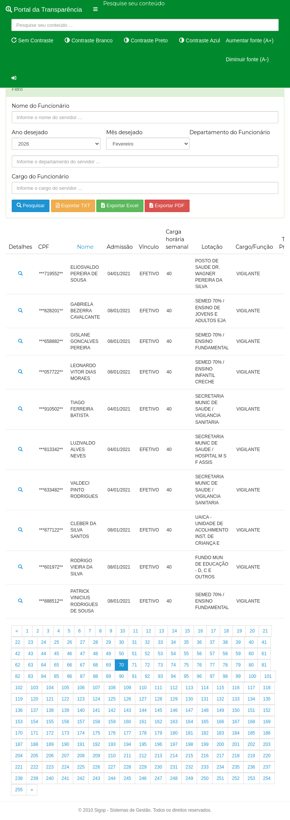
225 (81, 767)
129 (173, 699)
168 (251, 721)
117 (251, 687)
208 (81, 755)
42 (17, 653)
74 (173, 665)
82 (17, 676)
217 (220, 755)
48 (95, 653)
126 (127, 699)
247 (158, 778)
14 (174, 631)
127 (143, 699)
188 (34, 744)
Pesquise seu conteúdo (134, 3)
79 (238, 665)
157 (81, 721)
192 (96, 744)
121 (50, 699)
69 (108, 665)
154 (34, 721)
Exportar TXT (73, 205)
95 (186, 676)
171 (34, 733)
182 (204, 733)
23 (30, 642)
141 (96, 710)
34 (173, 642)
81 (264, 665)
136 (19, 710)
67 (82, 665)
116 (235, 687)
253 (251, 778)
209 (96, 755)
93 (160, 676)
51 (134, 653)
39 (238, 642)
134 (251, 699)
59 (238, 653)
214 (173, 755)
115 (220, 687)
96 (199, 676)
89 (108, 676)
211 (127, 755)
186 (267, 733)
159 (112, 721)
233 (204, 767)
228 (127, 767)
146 (173, 710)
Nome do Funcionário (40, 105)
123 (81, 699)
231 (173, 767)
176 (112, 733)
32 (147, 642)
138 (50, 710)
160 (127, 721)
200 (220, 744)
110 (143, 687)
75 (186, 665)
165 (204, 721)
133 (235, 699)
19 (239, 631)
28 (95, 642)
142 (112, 710)
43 (30, 653)
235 (235, 767)
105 (65, 687)
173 (65, 733)
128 (158, 699)
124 (96, 699)
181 (189, 733)
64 (43, 665)
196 (158, 744)
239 (34, 778)
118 (267, 687)
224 (65, 767)
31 (134, 642)
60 (250, 653)
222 (34, 767)
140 (81, 710)
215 (189, 755)
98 (225, 676)
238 (19, 778)
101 (268, 676)
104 (50, 687)
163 (173, 721)
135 (267, 699)
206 (50, 755)
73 (160, 665)
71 (134, 665)
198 (189, 744)
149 (220, 710)
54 (173, 653)
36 (199, 642)
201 (235, 744)
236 (251, 767)
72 (147, 665)
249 (189, 778)
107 (96, 687)
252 (235, 778)
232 (189, 767)
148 (204, 710)
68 (95, 665)
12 (148, 631)
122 (65, 699)
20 (252, 631)
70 (121, 665)
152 (267, 710)
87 (82, 676)
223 (50, 767)
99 (238, 676)
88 (95, 676)
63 (30, 665)
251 (220, 778)
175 (96, 733)
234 (220, 767)
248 (173, 778)
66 (69, 665)
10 (122, 631)
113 (189, 687)
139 (65, 710)
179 (158, 733)
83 (30, 676)
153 (19, 721)
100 (252, 676)
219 (251, 755)
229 (143, 767)
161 (143, 721)
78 (225, 665)
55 (186, 653)
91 (134, 676)
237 (267, 767)
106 (81, 687)
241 (65, 778)
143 (127, 710)
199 (204, 744)
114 (204, 687)
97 (212, 676)
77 (212, 665)
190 (65, 744)
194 (127, 744)
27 (82, 642)
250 (204, 778)
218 (235, 755)
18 (226, 631)
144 (143, 710)
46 (69, 653)
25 (56, 642)
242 (81, 778)
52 (147, 653)
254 (267, 778)
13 (161, 631)
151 (251, 710)
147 (189, 710)
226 (96, 767)
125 (112, 699)
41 (264, 642)
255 (19, 789)
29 (108, 642)
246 (143, 778)
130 (189, 699)
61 (264, 653)
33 (160, 642)
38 (225, 642)
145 (158, 710)
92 (147, 676)
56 (199, 653)
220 (267, 755)
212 (143, 755)
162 (158, 721)
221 (19, 767)
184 (235, 733)
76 (199, 665)
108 (112, 687)
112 (173, 687)
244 (112, 778)
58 (225, 653)
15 (187, 631)
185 (251, 733)
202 (251, 744)
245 (127, 778)
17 (213, 631)
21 (265, 631)
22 (17, 642)
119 (19, 699)
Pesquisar (31, 205)
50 (121, 653)
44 (43, 653)
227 (112, 767)
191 (81, 744)
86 (69, 676)
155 (50, 721)
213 (158, 755)
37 (212, 642)
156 (65, 721)
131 (204, 699)
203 (267, 744)
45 (56, 653)
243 (96, 778)
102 (19, 687)
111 (158, 687)
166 (220, 721)
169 (267, 721)
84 (43, 676)
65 (56, 665)
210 (112, 755)
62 (17, 665)
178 (143, 733)
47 (82, 653)
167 (235, 721)
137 (34, 710)
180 (173, 733)
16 (200, 631)
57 (212, 653)
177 (127, 733)
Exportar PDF (167, 205)
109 (127, 687)
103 (34, 687)
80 (250, 665)
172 (50, 733)
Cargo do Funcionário (40, 176)
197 (173, 744)
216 (204, 755)
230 (158, 767)
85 (56, 676)
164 (189, 721)
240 (50, 778)
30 (121, 642)
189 (50, 744)
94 (173, 676)
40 (250, 642)
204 (19, 755)
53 (160, 653)
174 (81, 733)
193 (112, 744)
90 (121, 676)
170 (19, 733)
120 (34, 699)
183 (220, 733)
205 (34, 755)
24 (43, 642)
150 (235, 710)
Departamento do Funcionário (230, 132)
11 (135, 631)
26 (69, 642)
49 (108, 653)
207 (65, 755)
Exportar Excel (119, 205)
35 (186, 642)
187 (19, 744)
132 (220, 699)
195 (143, 744)
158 (96, 721)
